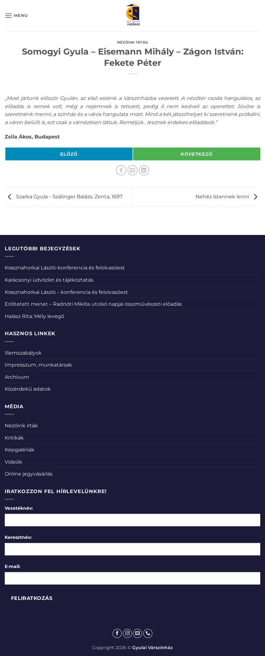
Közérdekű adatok (28, 389)
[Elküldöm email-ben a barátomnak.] (132, 170)
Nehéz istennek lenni (227, 197)
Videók (13, 462)
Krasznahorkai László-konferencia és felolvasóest (65, 268)
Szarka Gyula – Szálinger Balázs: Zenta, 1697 (63, 197)
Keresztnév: (18, 537)
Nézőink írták (132, 42)
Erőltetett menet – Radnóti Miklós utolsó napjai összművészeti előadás (93, 304)
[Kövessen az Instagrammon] (127, 633)
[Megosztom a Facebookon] (121, 170)
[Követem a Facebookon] (117, 633)
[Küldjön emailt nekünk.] (137, 633)
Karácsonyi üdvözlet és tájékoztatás (49, 280)
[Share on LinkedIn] (144, 170)
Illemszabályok (23, 353)
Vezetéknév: (19, 508)
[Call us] (148, 633)
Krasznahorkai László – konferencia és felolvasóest (66, 292)
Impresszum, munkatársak (38, 365)
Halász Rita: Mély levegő (34, 316)
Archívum (17, 377)
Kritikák (14, 438)
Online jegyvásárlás (29, 474)
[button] (16, 15)
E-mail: (12, 566)
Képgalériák (19, 450)
